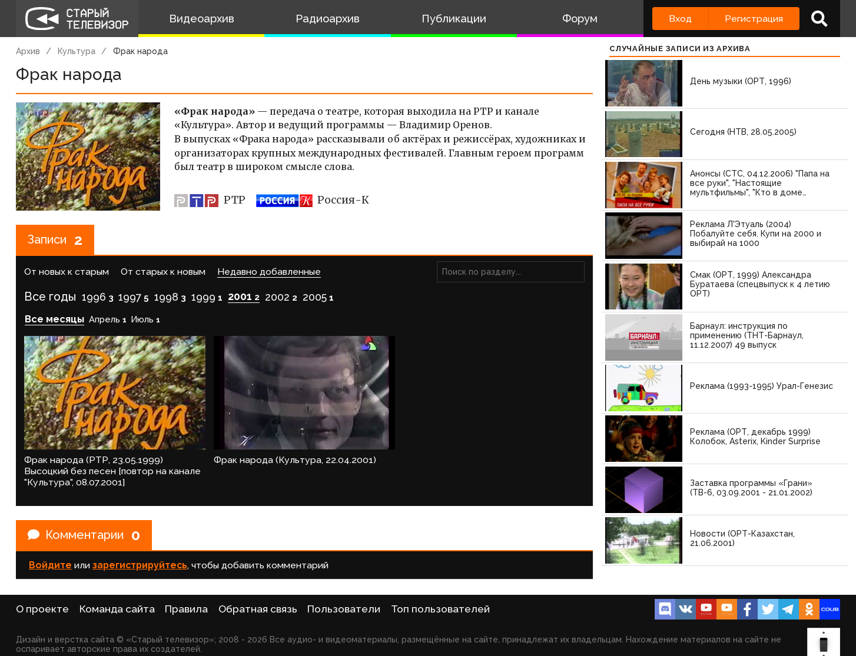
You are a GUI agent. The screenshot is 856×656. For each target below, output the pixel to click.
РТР (210, 200)
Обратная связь (257, 609)
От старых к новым (163, 271)
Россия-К (313, 200)
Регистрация (754, 18)
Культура (76, 51)
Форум (580, 18)
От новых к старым (66, 271)
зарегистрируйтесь (139, 565)
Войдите (50, 565)
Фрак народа (140, 51)
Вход (680, 18)
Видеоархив (201, 18)
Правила (186, 609)
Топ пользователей (440, 609)
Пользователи (343, 609)
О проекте (42, 609)
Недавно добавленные (269, 271)
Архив (28, 51)
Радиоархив (328, 18)
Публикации (454, 18)
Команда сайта (117, 609)
